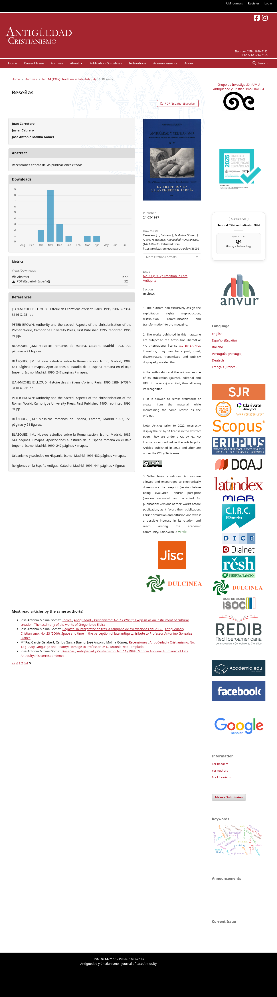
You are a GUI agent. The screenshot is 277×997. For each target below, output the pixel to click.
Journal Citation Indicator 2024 (239, 225)
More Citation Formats (161, 257)
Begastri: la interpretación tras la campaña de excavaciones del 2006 (113, 629)
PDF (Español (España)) (180, 103)
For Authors (220, 771)
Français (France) (224, 367)
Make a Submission (229, 797)
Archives (57, 63)
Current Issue (34, 63)
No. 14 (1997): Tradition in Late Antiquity (69, 79)
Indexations (137, 63)
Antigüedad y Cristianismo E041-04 (238, 89)
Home (12, 63)
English (217, 334)
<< (13, 663)
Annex (188, 63)
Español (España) (224, 340)
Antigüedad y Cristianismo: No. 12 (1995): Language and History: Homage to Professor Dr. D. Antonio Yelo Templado (108, 644)
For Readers (220, 764)
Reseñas (69, 651)
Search (262, 63)
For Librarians (221, 777)
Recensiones (138, 642)
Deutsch (218, 360)
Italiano (217, 347)
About (75, 63)
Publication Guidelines (105, 63)
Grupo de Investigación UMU (239, 84)
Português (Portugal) (227, 354)
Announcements (165, 63)
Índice (67, 620)
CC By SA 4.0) (190, 346)
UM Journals (234, 3)
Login (268, 3)
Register (253, 3)
